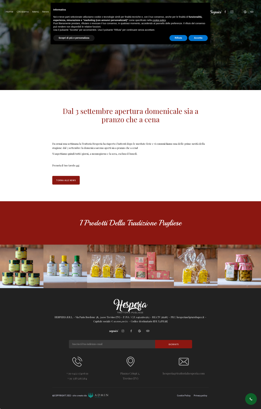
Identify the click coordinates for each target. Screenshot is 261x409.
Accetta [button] (198, 399)
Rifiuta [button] (178, 399)
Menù (35, 11)
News (45, 11)
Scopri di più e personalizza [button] (74, 399)
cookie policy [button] (159, 382)
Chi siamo (23, 11)
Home (9, 11)
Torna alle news (66, 180)
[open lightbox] (21, 266)
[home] (135, 19)
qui (77, 165)
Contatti (71, 11)
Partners (57, 11)
